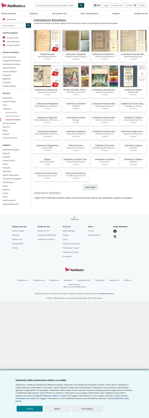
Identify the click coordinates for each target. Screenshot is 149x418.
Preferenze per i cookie (71, 248)
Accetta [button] (29, 408)
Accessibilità (67, 256)
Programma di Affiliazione (46, 235)
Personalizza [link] (87, 408)
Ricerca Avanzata (8, 13)
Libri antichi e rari (59, 13)
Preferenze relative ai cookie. (55, 395)
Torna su (74, 219)
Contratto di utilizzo (106, 294)
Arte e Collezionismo (89, 13)
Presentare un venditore (45, 239)
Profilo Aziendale (69, 231)
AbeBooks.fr (68, 280)
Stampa (65, 235)
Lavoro (65, 239)
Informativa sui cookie (71, 252)
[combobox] (56, 5)
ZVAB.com (128, 280)
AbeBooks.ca (99, 280)
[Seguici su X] (124, 236)
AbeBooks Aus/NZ (83, 280)
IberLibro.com (114, 280)
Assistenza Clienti (94, 235)
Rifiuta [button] (57, 408)
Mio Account (118, 5)
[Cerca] (81, 5)
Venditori (116, 13)
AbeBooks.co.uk (38, 280)
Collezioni (33, 13)
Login (106, 5)
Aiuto (143, 5)
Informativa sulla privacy (71, 244)
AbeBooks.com (22, 280)
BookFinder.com (74, 285)
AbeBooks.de (54, 280)
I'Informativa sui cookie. (26, 398)
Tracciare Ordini (17, 244)
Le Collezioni (9, 19)
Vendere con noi (141, 13)
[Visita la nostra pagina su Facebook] (124, 231)
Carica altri (90, 187)
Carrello (14, 248)
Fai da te (91, 231)
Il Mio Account (17, 239)
